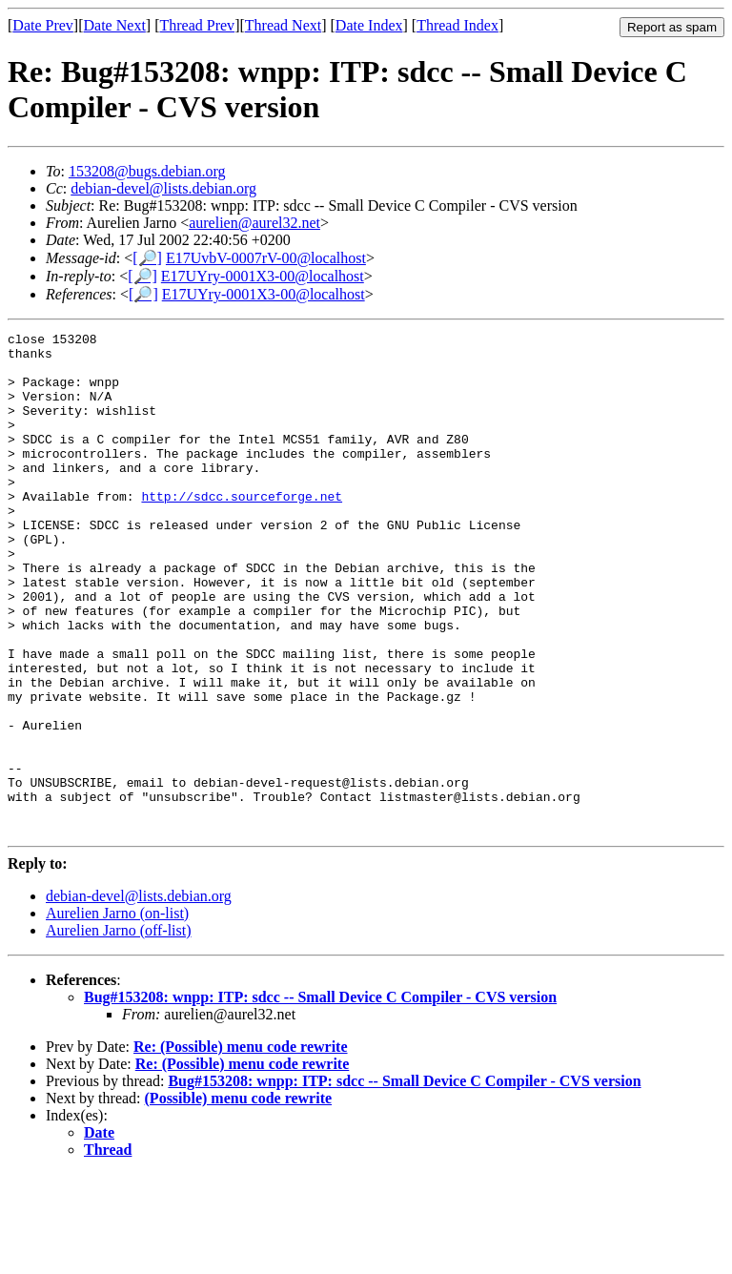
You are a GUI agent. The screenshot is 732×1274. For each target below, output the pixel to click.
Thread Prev (196, 25)
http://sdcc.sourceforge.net (241, 530)
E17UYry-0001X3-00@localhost (262, 276)
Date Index (369, 25)
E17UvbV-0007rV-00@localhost (266, 258)
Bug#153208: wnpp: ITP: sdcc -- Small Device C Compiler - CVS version (320, 1097)
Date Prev (42, 25)
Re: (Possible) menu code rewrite (240, 1147)
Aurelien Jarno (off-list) (119, 1030)
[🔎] (147, 258)
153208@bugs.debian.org (147, 171)
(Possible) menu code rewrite (239, 1198)
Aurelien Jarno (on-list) (117, 1013)
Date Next (115, 25)
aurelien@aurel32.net (254, 223)
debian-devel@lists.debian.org (163, 188)
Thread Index (457, 25)
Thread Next (283, 25)
